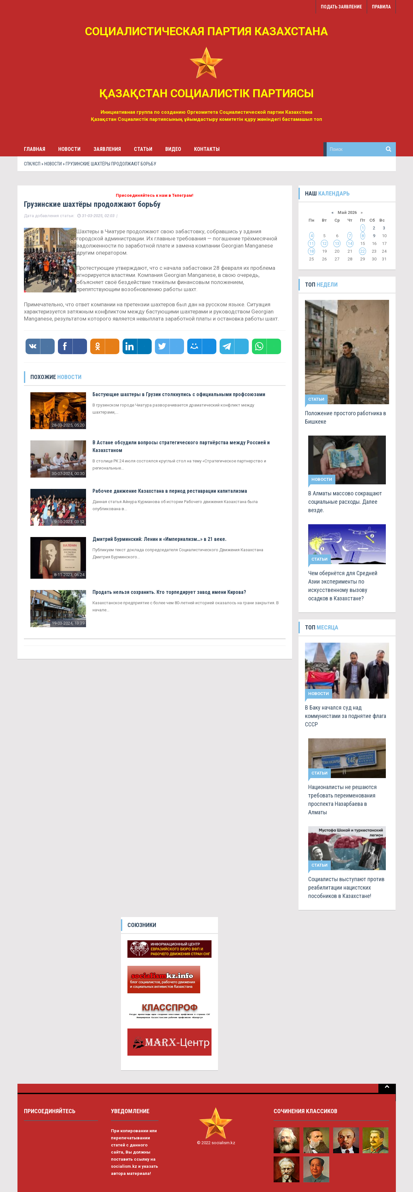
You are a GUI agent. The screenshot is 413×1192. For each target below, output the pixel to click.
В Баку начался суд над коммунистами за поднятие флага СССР (345, 716)
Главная (34, 149)
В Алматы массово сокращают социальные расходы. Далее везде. (345, 501)
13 (337, 243)
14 (350, 243)
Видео (173, 149)
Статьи (143, 149)
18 (311, 251)
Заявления (107, 149)
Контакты (207, 149)
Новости (69, 149)
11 (311, 243)
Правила (381, 6)
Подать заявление (341, 6)
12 (324, 243)
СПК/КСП (32, 163)
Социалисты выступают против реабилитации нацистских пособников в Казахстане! (346, 887)
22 (362, 251)
